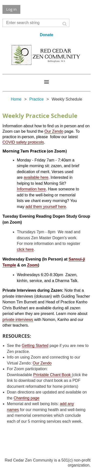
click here (25, 249)
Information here (31, 189)
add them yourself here (46, 207)
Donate (46, 35)
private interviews (17, 319)
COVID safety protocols (23, 142)
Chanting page (26, 398)
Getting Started (35, 345)
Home (16, 99)
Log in (11, 9)
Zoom (32, 265)
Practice (36, 99)
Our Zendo (53, 131)
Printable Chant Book (52, 375)
